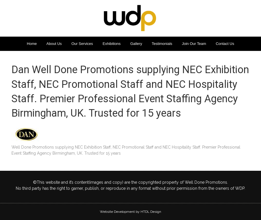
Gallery (136, 43)
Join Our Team (194, 43)
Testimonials (162, 43)
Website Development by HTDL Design (130, 212)
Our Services (82, 43)
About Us (54, 43)
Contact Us (225, 43)
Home (32, 43)
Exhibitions (112, 43)
